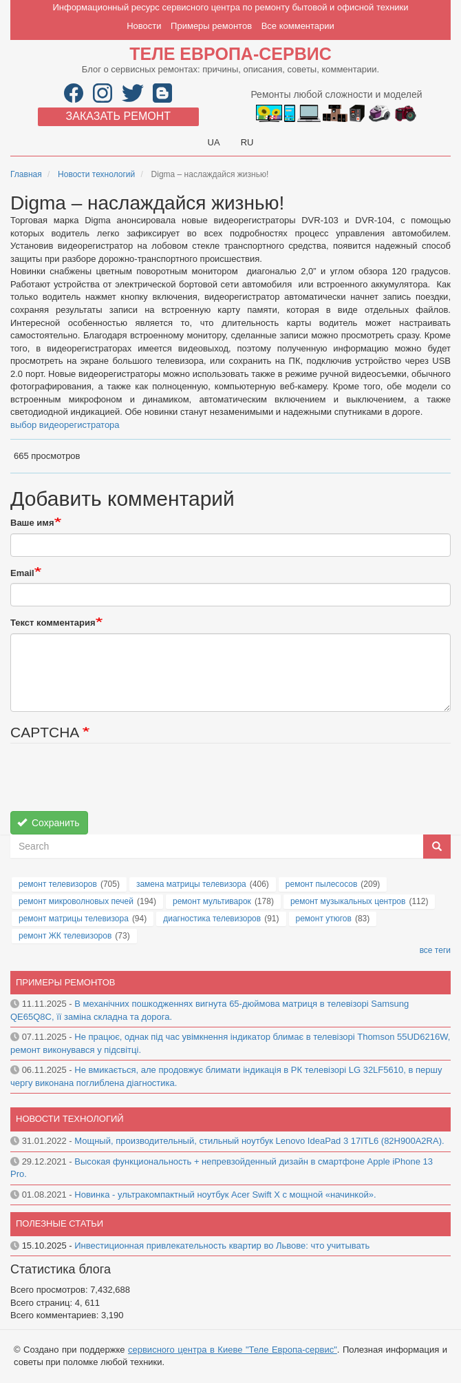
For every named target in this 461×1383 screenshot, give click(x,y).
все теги (435, 950)
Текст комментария (53, 622)
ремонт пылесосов (322, 884)
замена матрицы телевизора (191, 884)
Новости (144, 26)
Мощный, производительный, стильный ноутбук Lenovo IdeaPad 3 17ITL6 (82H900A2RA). (259, 1141)
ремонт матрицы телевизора (74, 918)
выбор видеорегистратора (65, 425)
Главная (26, 174)
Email (22, 573)
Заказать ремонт (118, 116)
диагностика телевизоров (212, 918)
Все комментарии (297, 26)
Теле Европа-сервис (230, 53)
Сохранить (48, 822)
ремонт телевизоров (58, 884)
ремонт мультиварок (212, 901)
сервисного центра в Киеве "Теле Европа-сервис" (232, 1349)
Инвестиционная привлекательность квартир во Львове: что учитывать (221, 1245)
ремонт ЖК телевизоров (65, 936)
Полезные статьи (59, 1223)
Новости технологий (96, 174)
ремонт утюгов (324, 918)
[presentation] (114, 784)
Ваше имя (32, 523)
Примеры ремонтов (211, 26)
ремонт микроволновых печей (76, 901)
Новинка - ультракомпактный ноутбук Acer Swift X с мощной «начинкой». (225, 1194)
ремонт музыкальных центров (348, 901)
